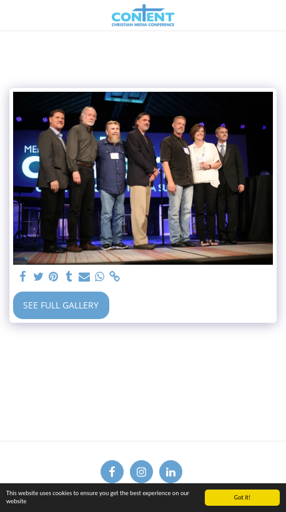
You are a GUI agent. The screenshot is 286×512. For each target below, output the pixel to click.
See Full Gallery (61, 305)
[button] (13, 14)
